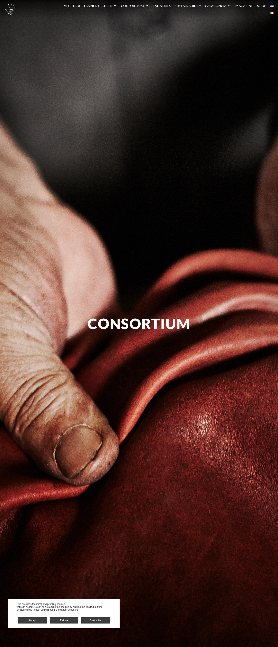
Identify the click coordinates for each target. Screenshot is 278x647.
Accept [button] (32, 620)
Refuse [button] (64, 620)
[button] (90, 5)
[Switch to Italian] (272, 12)
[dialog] (64, 613)
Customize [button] (95, 620)
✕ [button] (110, 604)
